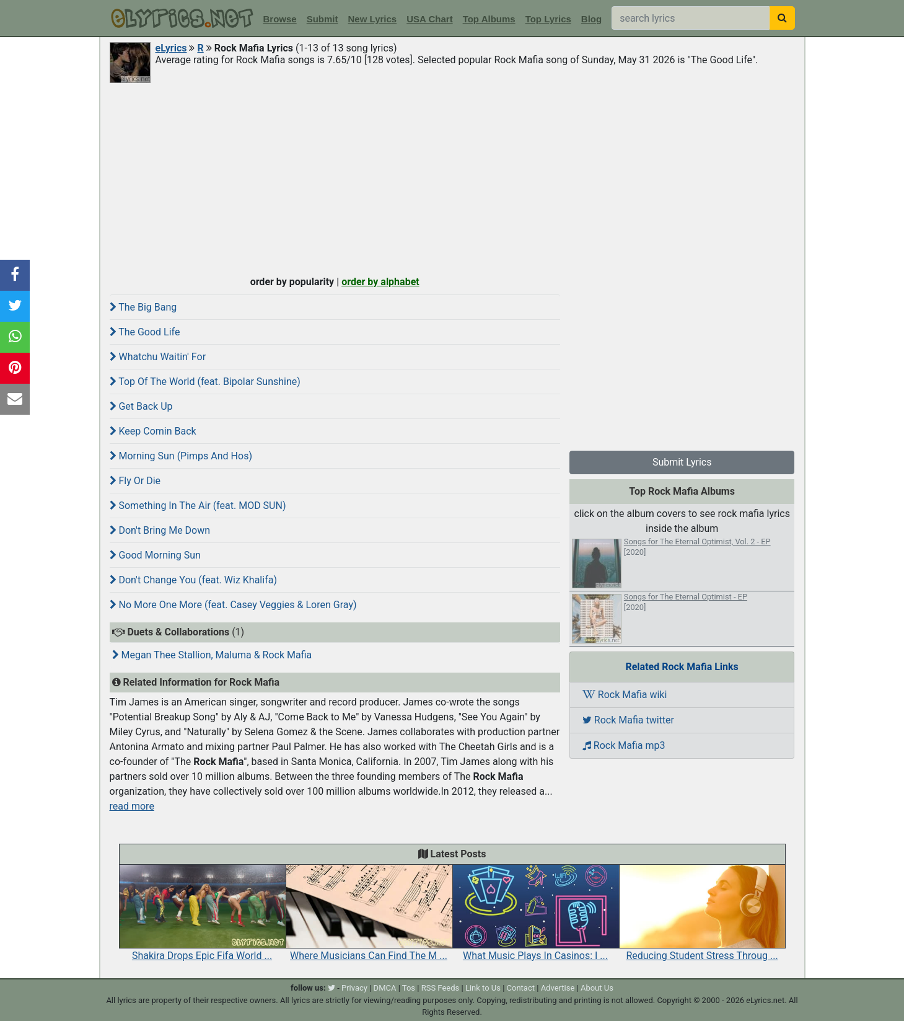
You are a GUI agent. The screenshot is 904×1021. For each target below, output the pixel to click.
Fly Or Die (135, 481)
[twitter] (331, 987)
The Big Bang (143, 307)
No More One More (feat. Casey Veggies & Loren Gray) (233, 605)
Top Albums (489, 19)
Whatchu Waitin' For (158, 357)
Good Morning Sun (155, 555)
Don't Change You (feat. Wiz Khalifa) (193, 580)
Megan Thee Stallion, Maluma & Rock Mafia (212, 655)
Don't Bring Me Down (160, 530)
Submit (322, 19)
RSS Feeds (440, 987)
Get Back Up (141, 406)
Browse (280, 19)
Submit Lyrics (682, 462)
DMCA (385, 987)
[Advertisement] (452, 178)
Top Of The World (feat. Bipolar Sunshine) (205, 381)
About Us (597, 987)
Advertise (558, 987)
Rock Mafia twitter (628, 720)
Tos (408, 987)
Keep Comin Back (153, 431)
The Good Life (145, 332)
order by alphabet (380, 282)
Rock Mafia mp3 (623, 745)
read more (132, 806)
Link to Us (483, 987)
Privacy (354, 987)
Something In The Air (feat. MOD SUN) (198, 505)
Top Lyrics (548, 19)
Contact (521, 987)
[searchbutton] (782, 18)
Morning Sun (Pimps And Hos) (181, 456)
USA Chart (429, 19)
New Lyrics (372, 19)
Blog (591, 19)
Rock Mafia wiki (624, 695)
